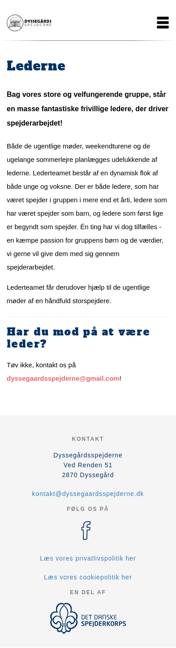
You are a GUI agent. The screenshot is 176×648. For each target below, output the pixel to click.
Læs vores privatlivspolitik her (88, 558)
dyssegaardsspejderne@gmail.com (63, 378)
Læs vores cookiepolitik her (88, 577)
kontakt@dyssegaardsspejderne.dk (88, 493)
